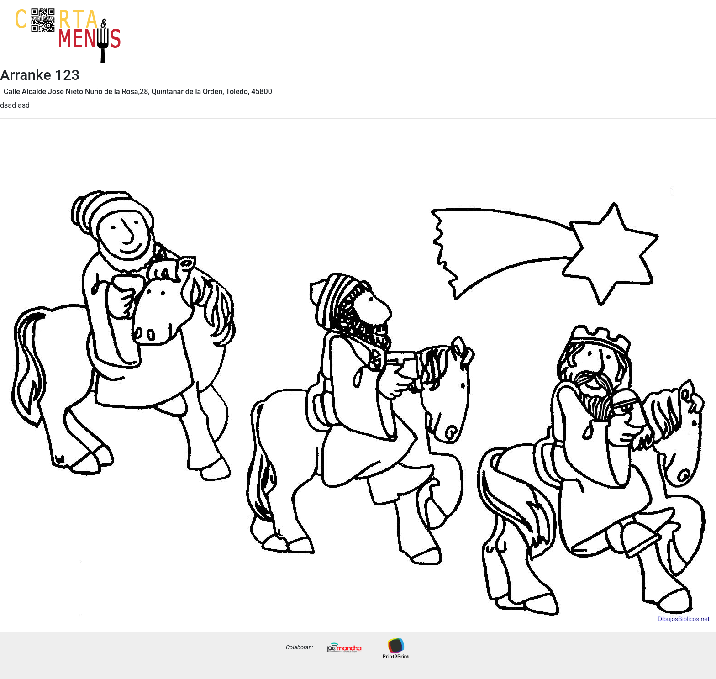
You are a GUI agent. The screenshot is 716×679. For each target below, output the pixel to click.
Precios (689, 42)
